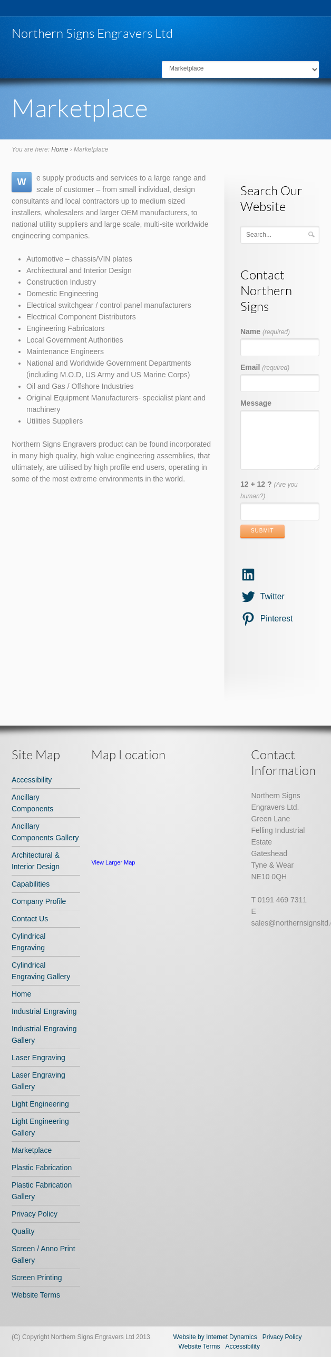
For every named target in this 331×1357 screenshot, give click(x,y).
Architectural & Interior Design (36, 861)
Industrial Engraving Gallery (44, 1034)
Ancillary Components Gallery (45, 832)
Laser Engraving (38, 1057)
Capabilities (31, 884)
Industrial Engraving (44, 1011)
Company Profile (39, 901)
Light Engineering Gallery (40, 1127)
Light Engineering (40, 1104)
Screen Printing (37, 1277)
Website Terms (36, 1295)
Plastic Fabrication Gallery (42, 1191)
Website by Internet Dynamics (215, 1337)
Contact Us (30, 918)
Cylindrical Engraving (29, 942)
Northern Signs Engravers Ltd (92, 33)
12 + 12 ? (269, 490)
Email (264, 367)
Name (265, 331)
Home (59, 149)
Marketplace (32, 1150)
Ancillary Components (32, 803)
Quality (23, 1231)
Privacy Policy (34, 1214)
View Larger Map (113, 862)
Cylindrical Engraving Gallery (41, 971)
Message (255, 403)
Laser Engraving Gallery (38, 1081)
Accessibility (32, 780)
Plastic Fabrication (42, 1167)
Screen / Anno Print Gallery (43, 1254)
